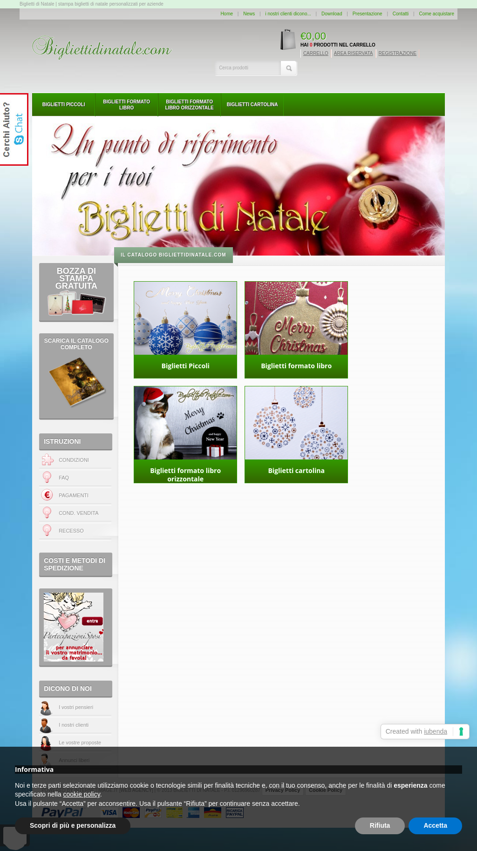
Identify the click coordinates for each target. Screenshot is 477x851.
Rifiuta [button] (380, 825)
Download (331, 13)
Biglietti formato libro (126, 104)
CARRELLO (315, 53)
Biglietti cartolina (252, 104)
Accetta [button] (435, 825)
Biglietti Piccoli (63, 104)
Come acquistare (436, 13)
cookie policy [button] (81, 794)
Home (226, 13)
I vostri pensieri (76, 707)
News (249, 13)
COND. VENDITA (78, 513)
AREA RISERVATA (353, 53)
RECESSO (71, 531)
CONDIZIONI (64, 460)
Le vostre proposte (80, 742)
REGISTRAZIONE (398, 53)
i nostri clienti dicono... (288, 13)
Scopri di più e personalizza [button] (73, 825)
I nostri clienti (74, 725)
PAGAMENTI (64, 495)
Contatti (401, 13)
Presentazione (367, 13)
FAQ (54, 478)
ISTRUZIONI (62, 441)
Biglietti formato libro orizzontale (189, 104)
